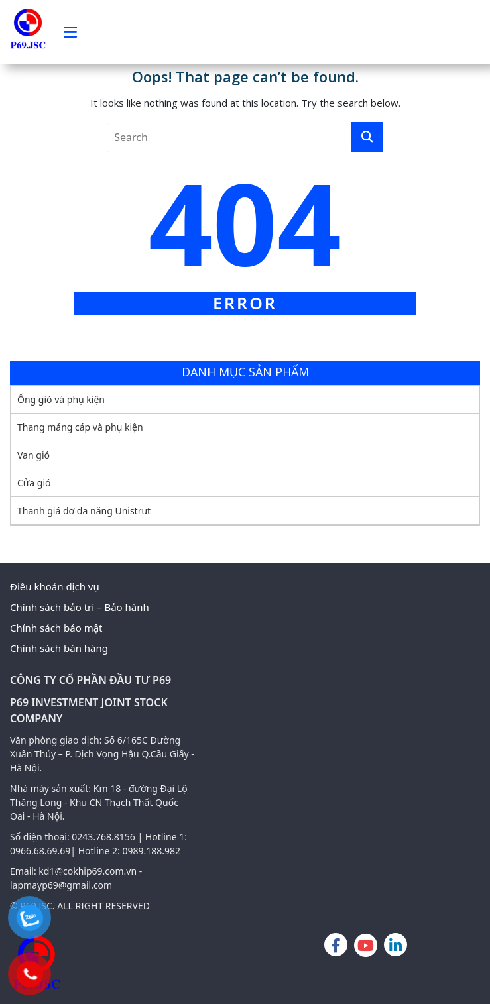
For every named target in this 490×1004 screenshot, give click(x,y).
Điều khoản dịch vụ (54, 586)
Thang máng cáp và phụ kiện (80, 427)
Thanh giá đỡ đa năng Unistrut (84, 510)
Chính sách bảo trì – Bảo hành (79, 607)
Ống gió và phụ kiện (61, 399)
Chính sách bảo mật (56, 627)
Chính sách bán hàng (59, 648)
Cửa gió (33, 482)
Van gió (33, 455)
